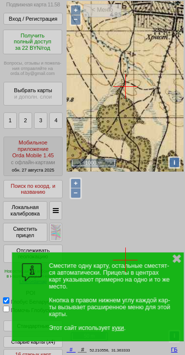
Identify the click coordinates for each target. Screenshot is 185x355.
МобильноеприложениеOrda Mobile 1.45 (33, 156)
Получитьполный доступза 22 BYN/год (32, 42)
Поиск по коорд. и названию (33, 189)
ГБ (174, 350)
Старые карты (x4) (33, 342)
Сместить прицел (25, 232)
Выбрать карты (33, 93)
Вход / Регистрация (33, 19)
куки (118, 327)
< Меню (102, 9)
